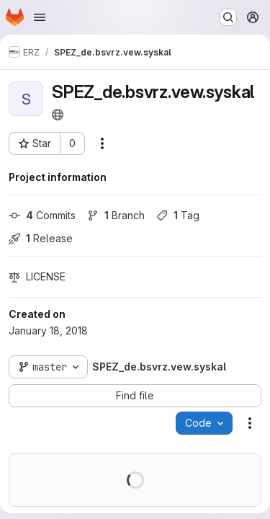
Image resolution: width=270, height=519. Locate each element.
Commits (42, 215)
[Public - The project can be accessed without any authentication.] (57, 114)
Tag (177, 215)
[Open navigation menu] (39, 17)
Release (41, 238)
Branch (116, 215)
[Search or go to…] (228, 17)
